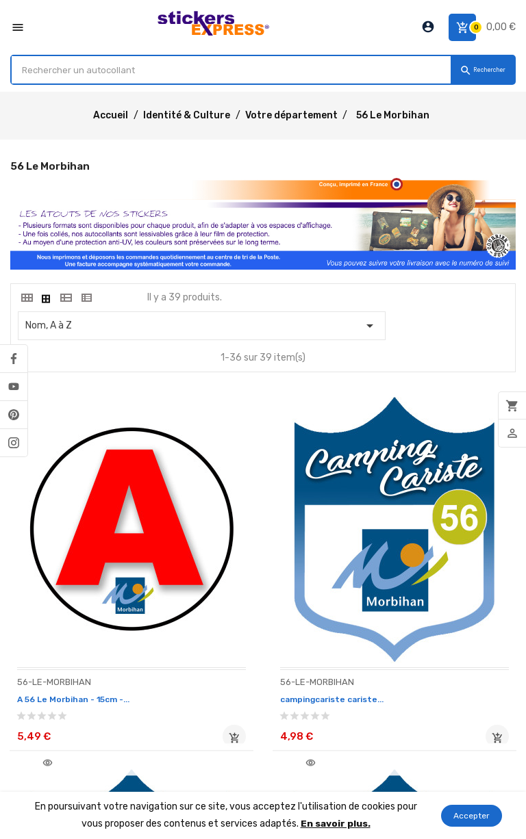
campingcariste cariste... (253, 633)
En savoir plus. (335, 823)
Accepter (471, 816)
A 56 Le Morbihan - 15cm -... (82, 633)
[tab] (26, 298)
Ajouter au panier (144, 672)
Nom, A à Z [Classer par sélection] (201, 326)
